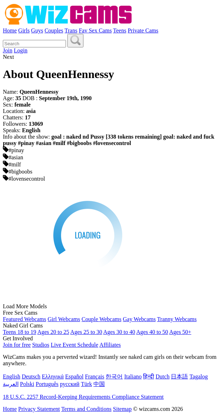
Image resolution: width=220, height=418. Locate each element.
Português (47, 384)
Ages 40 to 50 (152, 332)
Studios (40, 345)
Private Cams (143, 30)
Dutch (162, 376)
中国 (99, 384)
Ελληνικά (52, 376)
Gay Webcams (139, 319)
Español (74, 376)
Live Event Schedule (74, 345)
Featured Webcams (24, 319)
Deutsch (31, 376)
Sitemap (122, 409)
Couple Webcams (102, 319)
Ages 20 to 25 (53, 332)
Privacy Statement (39, 409)
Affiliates (110, 345)
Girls (24, 30)
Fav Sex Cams (95, 30)
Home (10, 30)
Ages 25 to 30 (86, 332)
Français (94, 376)
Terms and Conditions (86, 409)
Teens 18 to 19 (19, 332)
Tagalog (198, 376)
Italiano (133, 376)
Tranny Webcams (176, 319)
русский (70, 384)
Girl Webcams (63, 319)
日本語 (179, 376)
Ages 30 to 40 (119, 332)
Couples (54, 30)
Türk (86, 384)
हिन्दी (148, 376)
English (11, 376)
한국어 (114, 376)
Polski (27, 384)
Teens (119, 30)
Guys (37, 30)
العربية (11, 384)
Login (20, 50)
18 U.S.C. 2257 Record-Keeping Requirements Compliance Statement (83, 397)
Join (7, 50)
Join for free (17, 345)
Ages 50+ (180, 332)
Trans (71, 30)
